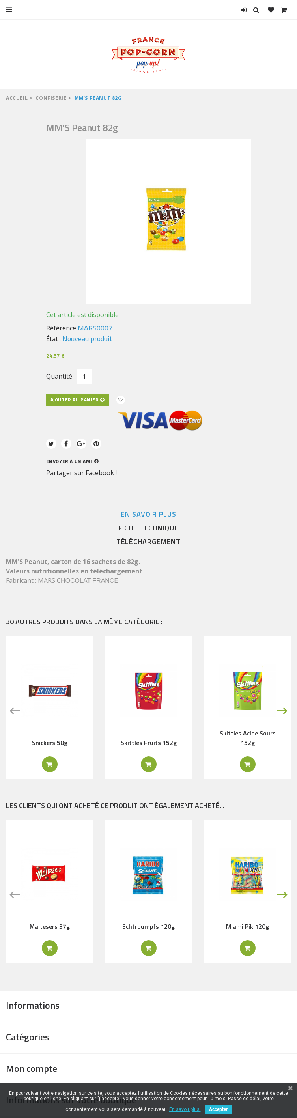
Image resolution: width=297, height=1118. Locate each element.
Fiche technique (148, 528)
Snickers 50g (49, 742)
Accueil (17, 98)
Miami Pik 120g (247, 926)
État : (53, 338)
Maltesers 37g (50, 926)
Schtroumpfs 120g (148, 926)
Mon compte (31, 1068)
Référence (61, 328)
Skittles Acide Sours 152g (248, 737)
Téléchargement (148, 541)
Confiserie (50, 98)
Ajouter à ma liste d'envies (120, 400)
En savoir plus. (185, 1109)
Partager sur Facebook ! (81, 472)
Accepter (218, 1109)
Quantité (59, 376)
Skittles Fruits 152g (149, 742)
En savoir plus (148, 514)
